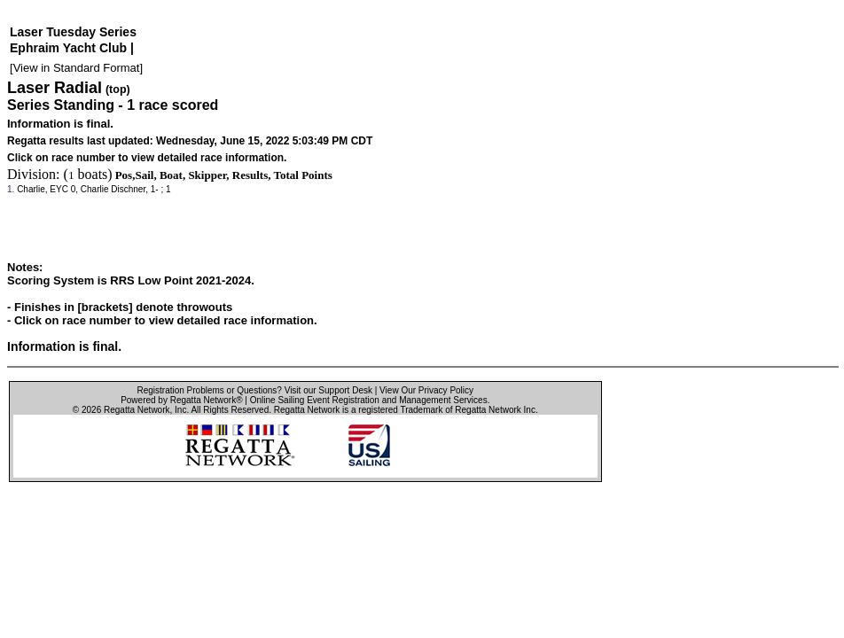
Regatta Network (136, 410)
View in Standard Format (76, 67)
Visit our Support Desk (328, 390)
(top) (118, 89)
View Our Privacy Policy (426, 390)
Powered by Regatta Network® (181, 400)
